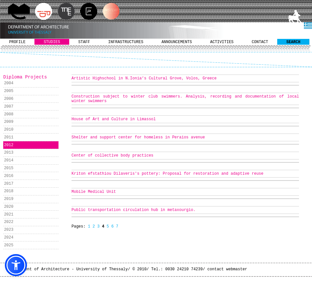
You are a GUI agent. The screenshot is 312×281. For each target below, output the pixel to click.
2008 (8, 114)
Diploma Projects (25, 77)
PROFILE (17, 42)
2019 (8, 199)
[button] (15, 265)
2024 (8, 237)
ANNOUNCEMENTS (177, 42)
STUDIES (52, 42)
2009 (8, 122)
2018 (8, 191)
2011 (8, 137)
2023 (8, 230)
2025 (8, 245)
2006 (8, 99)
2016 (8, 176)
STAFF (84, 42)
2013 (8, 152)
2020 (8, 207)
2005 (8, 91)
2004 (8, 83)
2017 (8, 183)
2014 (8, 160)
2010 (8, 129)
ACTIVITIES (222, 42)
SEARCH (293, 42)
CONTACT (260, 42)
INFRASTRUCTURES (125, 42)
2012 (8, 145)
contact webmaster (227, 269)
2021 (8, 214)
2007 (8, 106)
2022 (8, 222)
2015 (8, 168)
